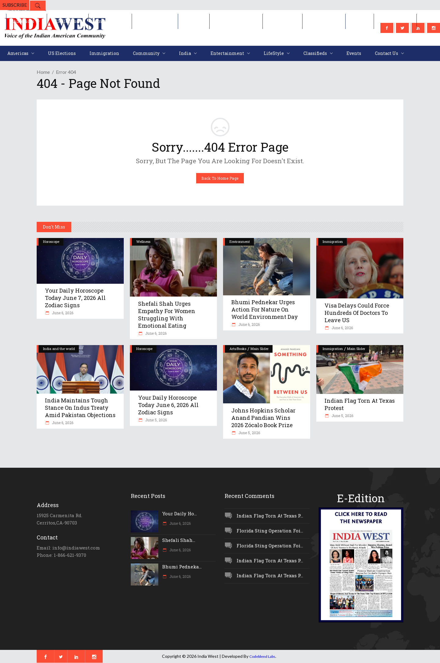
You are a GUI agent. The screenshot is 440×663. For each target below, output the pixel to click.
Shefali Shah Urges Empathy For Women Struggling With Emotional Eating (166, 314)
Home (43, 72)
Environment (239, 241)
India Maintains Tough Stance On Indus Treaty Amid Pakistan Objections (80, 408)
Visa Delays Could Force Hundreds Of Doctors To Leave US (356, 313)
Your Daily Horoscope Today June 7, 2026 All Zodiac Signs (75, 298)
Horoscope (51, 241)
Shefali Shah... (178, 540)
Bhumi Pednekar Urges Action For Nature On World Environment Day (264, 309)
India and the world (59, 348)
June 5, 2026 (155, 419)
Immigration (333, 241)
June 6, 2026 (62, 312)
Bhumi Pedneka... (182, 567)
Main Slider (260, 348)
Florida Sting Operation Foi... (270, 531)
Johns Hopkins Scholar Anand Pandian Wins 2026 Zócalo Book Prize (263, 418)
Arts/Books (237, 348)
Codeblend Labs (262, 656)
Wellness (143, 241)
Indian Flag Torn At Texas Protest (359, 404)
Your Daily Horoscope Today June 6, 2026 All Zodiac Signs (168, 405)
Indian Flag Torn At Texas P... (270, 516)
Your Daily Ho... (179, 513)
